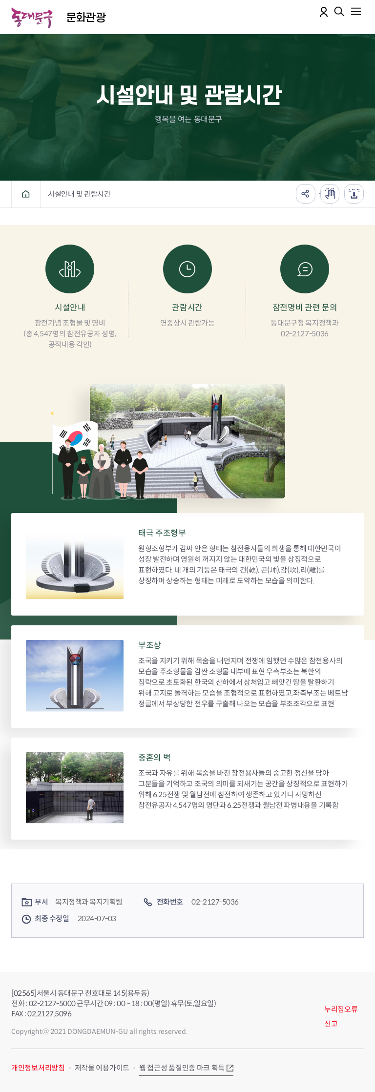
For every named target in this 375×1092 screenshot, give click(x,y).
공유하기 (305, 194)
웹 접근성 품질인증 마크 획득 (182, 1067)
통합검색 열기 (339, 12)
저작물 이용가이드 (102, 1067)
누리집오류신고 (341, 1017)
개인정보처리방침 (38, 1067)
